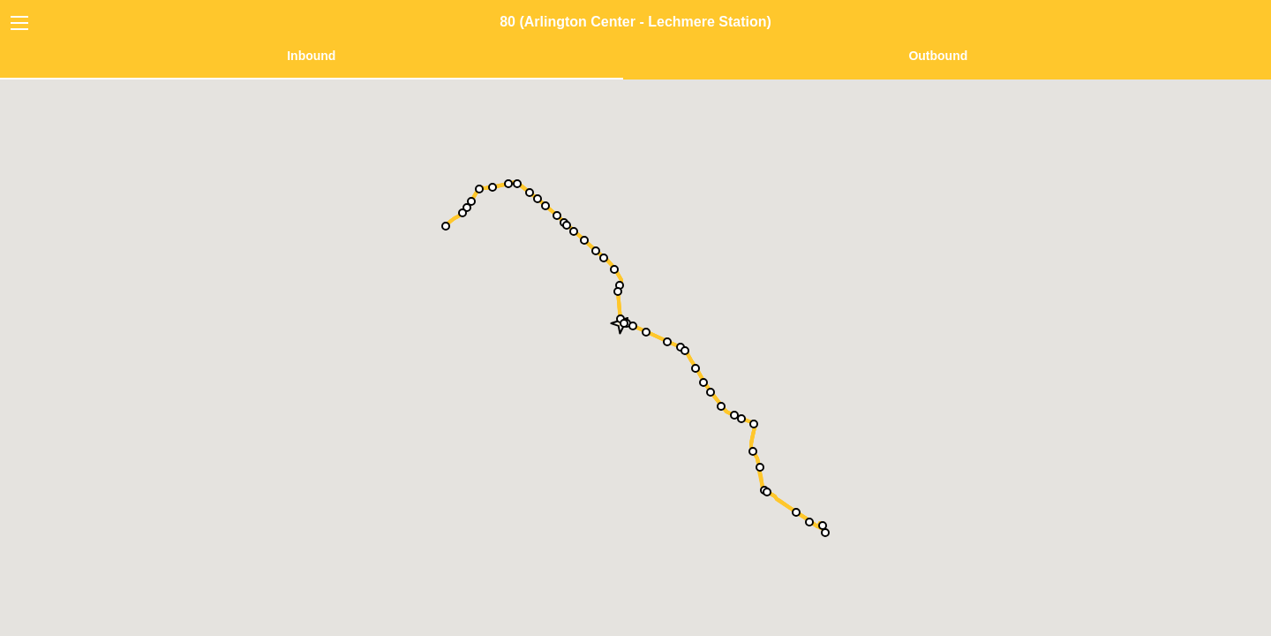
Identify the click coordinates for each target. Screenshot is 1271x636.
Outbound (937, 56)
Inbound (311, 56)
